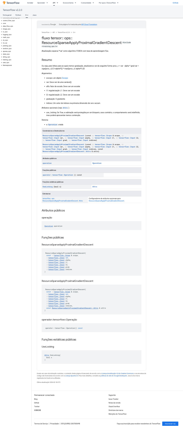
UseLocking (48, 187)
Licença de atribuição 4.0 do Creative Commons (118, 373)
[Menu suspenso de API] (58, 3)
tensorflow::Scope (103, 135)
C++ (74, 32)
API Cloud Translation (89, 24)
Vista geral (7, 15)
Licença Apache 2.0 (71, 376)
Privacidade (54, 424)
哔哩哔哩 (37, 410)
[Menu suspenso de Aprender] (48, 3)
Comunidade (86, 3)
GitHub (175, 3)
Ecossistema (68, 3)
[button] (15, 17)
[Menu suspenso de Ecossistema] (76, 3)
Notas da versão (115, 403)
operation (47, 163)
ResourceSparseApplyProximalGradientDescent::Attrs (67, 151)
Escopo (65, 78)
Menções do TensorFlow (118, 414)
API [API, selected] (54, 3)
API (54, 32)
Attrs (65, 108)
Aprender (41, 3)
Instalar (30, 3)
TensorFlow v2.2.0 (12, 10)
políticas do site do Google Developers (113, 376)
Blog (35, 399)
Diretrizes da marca (116, 410)
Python (18, 15)
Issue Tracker (113, 399)
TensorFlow (45, 32)
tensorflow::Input (51, 138)
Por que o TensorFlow (107, 3)
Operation (52, 124)
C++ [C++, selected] (26, 15)
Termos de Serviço (41, 424)
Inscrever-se (170, 424)
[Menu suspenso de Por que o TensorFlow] (118, 3)
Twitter (37, 406)
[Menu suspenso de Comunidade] (94, 3)
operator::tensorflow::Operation (58, 175)
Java (34, 15)
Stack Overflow (114, 406)
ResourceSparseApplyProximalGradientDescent (63, 135)
